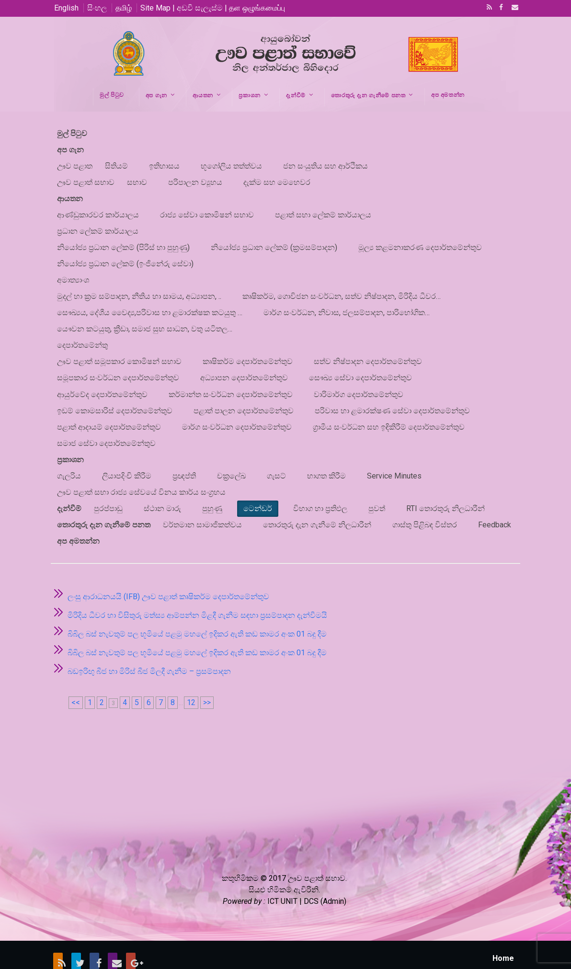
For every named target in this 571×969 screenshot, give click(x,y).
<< (75, 677)
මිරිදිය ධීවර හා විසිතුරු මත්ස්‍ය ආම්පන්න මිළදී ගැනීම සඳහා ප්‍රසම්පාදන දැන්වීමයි (197, 589)
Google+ (131, 936)
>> (207, 677)
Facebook (500, 8)
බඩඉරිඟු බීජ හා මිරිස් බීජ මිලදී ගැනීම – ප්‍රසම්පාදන (149, 645)
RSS (488, 8)
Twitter (76, 936)
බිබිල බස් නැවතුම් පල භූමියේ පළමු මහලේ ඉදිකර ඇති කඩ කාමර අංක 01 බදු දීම (197, 608)
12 (191, 677)
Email (512, 8)
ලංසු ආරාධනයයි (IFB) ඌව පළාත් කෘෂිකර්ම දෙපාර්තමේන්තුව (168, 571)
